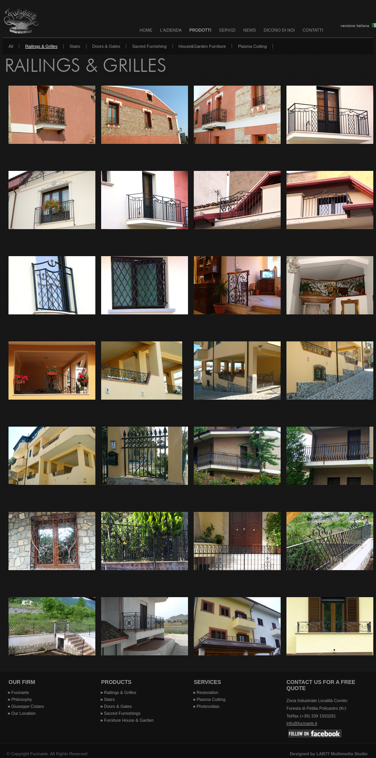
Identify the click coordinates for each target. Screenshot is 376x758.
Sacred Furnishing (149, 46)
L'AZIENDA (171, 30)
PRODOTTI (201, 30)
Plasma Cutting (252, 46)
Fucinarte (20, 692)
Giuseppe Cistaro (27, 706)
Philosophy (21, 699)
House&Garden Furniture (202, 46)
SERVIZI (227, 30)
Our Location (23, 713)
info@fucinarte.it (301, 723)
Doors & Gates (106, 46)
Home (146, 30)
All (10, 46)
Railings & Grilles (41, 46)
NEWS (249, 30)
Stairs (74, 46)
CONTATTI (313, 30)
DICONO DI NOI (279, 30)
